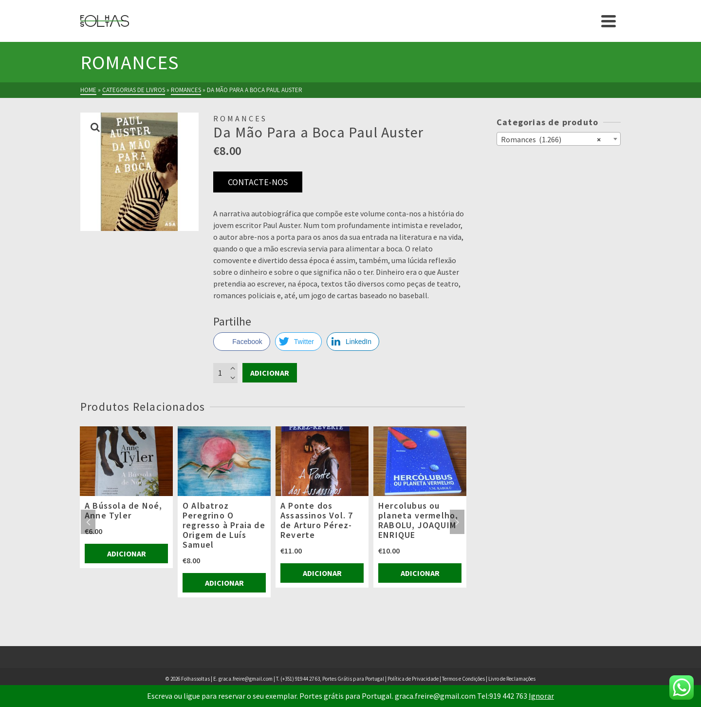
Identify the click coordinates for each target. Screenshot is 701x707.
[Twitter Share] (298, 341)
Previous (88, 522)
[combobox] (559, 139)
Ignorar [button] (541, 696)
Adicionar (269, 373)
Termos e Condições (463, 678)
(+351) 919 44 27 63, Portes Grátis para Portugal (332, 678)
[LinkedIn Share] (353, 341)
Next (457, 522)
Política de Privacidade (413, 678)
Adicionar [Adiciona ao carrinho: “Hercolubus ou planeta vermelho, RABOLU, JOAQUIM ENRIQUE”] (420, 573)
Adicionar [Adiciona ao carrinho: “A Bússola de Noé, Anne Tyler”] (126, 553)
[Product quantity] (225, 372)
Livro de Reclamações (511, 678)
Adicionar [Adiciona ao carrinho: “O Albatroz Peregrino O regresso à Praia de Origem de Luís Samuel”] (224, 583)
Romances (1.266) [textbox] (551, 139)
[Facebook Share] (241, 341)
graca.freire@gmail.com (246, 678)
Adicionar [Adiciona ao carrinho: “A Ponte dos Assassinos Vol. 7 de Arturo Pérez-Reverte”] (322, 573)
